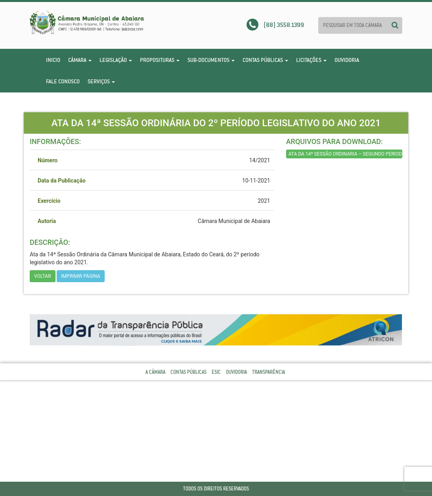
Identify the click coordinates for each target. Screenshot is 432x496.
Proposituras (160, 59)
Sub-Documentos (211, 59)
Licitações (311, 59)
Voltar (42, 276)
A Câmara (155, 372)
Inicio (53, 59)
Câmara (80, 59)
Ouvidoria (347, 59)
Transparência (268, 372)
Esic (216, 372)
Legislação (115, 59)
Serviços (101, 81)
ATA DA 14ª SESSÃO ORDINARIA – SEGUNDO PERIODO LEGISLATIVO (345, 154)
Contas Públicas (265, 59)
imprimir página (80, 276)
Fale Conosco (63, 81)
